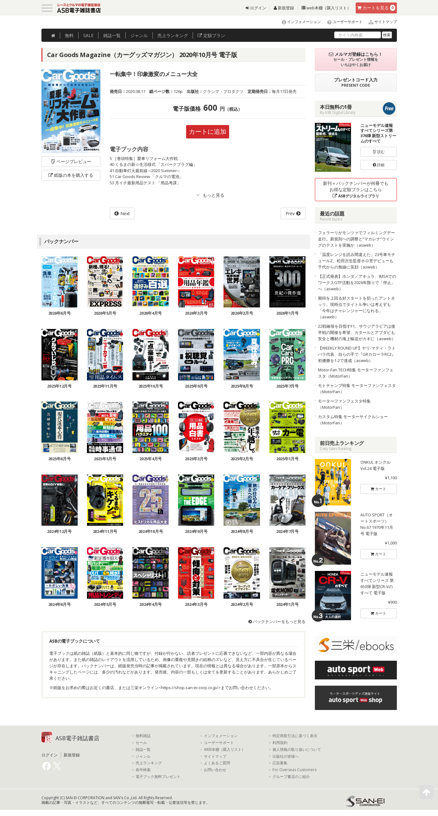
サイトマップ (380, 21)
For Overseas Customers (294, 769)
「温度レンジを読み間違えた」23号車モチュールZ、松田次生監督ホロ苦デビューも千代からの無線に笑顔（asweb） (356, 261)
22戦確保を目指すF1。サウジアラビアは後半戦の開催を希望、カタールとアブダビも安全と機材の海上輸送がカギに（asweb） (357, 332)
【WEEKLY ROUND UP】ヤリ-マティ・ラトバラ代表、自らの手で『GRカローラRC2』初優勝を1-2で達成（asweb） (357, 354)
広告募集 (279, 762)
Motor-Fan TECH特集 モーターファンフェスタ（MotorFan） (355, 373)
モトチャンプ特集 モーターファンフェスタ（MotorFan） (357, 388)
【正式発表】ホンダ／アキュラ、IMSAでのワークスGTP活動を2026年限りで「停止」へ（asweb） (357, 282)
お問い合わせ (215, 769)
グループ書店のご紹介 (291, 776)
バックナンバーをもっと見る (277, 621)
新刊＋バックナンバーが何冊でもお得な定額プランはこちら (355, 189)
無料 (69, 35)
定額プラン (211, 35)
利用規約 (279, 742)
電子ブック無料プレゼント (158, 776)
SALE (88, 35)
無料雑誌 (143, 735)
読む (379, 151)
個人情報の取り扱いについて (296, 749)
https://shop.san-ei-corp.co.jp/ (189, 687)
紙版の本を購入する (70, 175)
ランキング (172, 35)
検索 (387, 34)
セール (141, 742)
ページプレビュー (71, 161)
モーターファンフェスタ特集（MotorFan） (344, 404)
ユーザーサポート (342, 21)
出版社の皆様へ (285, 756)
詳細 (378, 164)
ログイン (256, 8)
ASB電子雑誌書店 (77, 738)
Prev (290, 213)
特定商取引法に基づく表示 (294, 735)
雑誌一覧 (143, 749)
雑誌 (112, 35)
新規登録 (284, 8)
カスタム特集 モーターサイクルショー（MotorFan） (353, 420)
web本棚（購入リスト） (326, 8)
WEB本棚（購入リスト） (224, 749)
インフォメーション (298, 21)
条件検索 (143, 769)
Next (125, 213)
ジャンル (139, 35)
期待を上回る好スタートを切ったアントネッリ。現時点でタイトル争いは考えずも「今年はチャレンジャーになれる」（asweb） (356, 307)
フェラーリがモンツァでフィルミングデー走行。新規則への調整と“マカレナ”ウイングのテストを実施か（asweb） (356, 239)
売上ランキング (149, 762)
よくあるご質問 (217, 762)
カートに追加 (207, 131)
